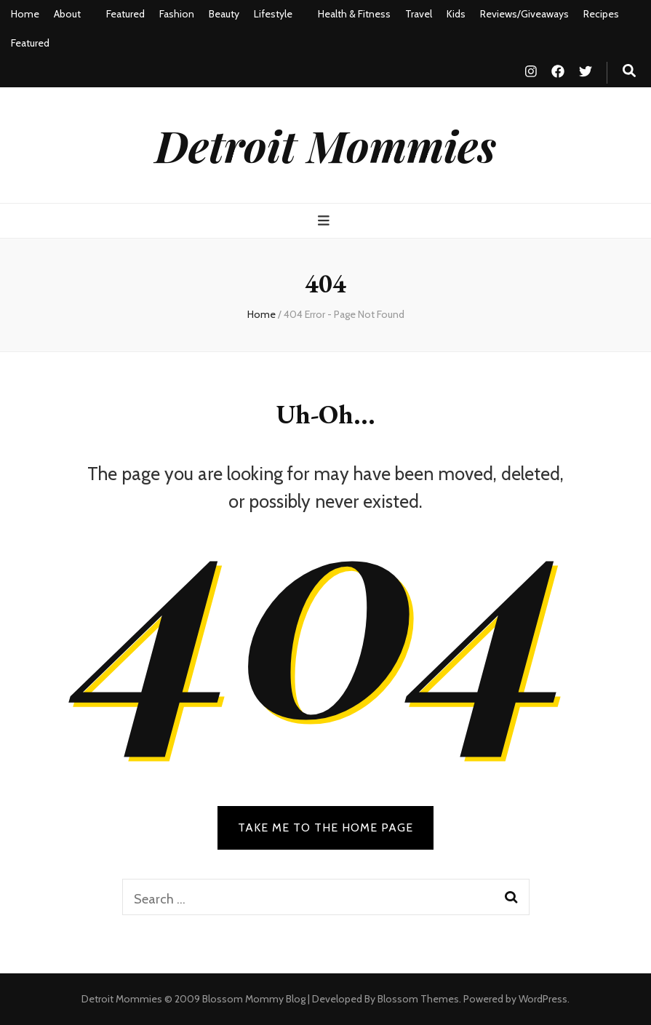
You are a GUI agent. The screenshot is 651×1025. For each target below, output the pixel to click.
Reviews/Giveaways (524, 13)
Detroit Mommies (325, 145)
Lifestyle (273, 13)
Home (25, 13)
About (67, 13)
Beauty (224, 13)
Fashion (176, 13)
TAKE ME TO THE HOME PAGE (325, 827)
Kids (456, 13)
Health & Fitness (354, 13)
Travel (418, 13)
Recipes (601, 13)
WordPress (543, 998)
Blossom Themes (418, 998)
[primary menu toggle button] (325, 221)
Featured (125, 13)
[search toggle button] (629, 71)
